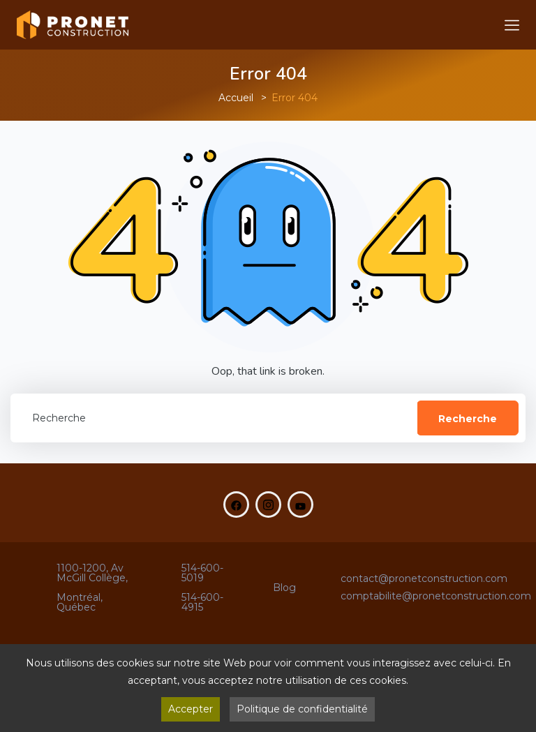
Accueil (235, 97)
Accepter (190, 709)
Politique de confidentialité (302, 709)
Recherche (467, 418)
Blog (284, 587)
